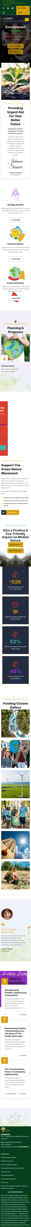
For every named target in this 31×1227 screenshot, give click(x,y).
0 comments (22, 1014)
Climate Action (7, 366)
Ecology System (15, 205)
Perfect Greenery (15, 283)
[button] (29, 928)
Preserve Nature (16, 244)
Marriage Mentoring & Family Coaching (12, 1168)
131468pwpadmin (11, 1093)
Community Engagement (8, 1179)
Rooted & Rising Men (7, 1175)
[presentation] (13, 379)
